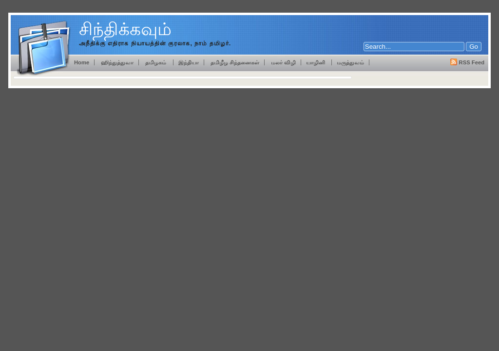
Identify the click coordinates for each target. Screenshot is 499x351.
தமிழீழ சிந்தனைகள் (234, 62)
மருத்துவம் (350, 62)
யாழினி (316, 62)
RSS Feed (471, 62)
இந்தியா (188, 62)
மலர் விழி (283, 62)
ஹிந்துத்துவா (117, 62)
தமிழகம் (156, 62)
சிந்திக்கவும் (125, 29)
